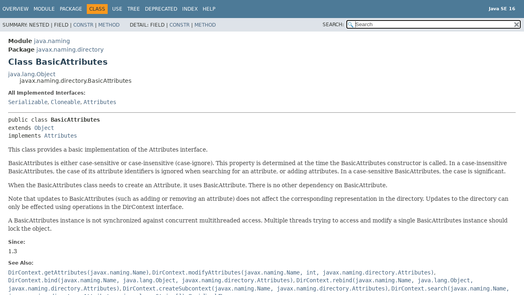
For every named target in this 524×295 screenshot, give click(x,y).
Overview (15, 9)
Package (71, 9)
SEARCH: (333, 24)
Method (109, 25)
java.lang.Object (31, 74)
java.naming (52, 41)
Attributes (100, 102)
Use (117, 9)
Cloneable (65, 102)
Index (190, 9)
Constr (83, 25)
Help (209, 9)
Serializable (27, 102)
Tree (133, 9)
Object (44, 128)
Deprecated (161, 9)
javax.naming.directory (70, 49)
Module (44, 9)
